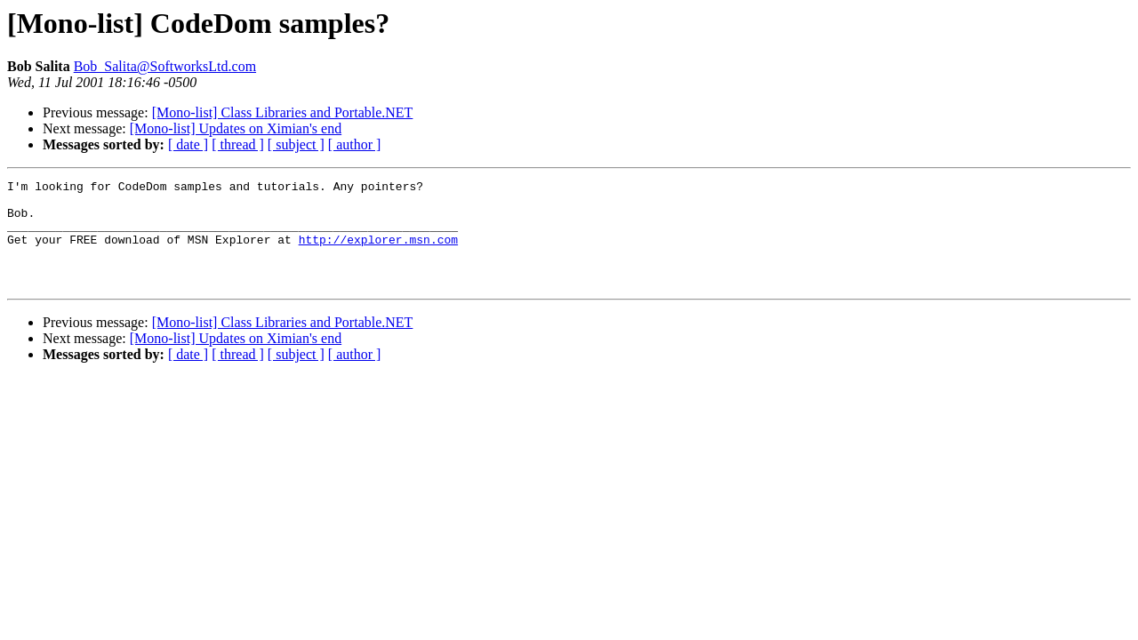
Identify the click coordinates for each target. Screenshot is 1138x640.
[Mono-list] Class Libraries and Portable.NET (282, 112)
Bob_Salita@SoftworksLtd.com (165, 66)
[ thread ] (238, 144)
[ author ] (354, 144)
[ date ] (188, 144)
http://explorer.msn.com (378, 252)
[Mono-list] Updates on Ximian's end (235, 128)
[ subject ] (296, 144)
